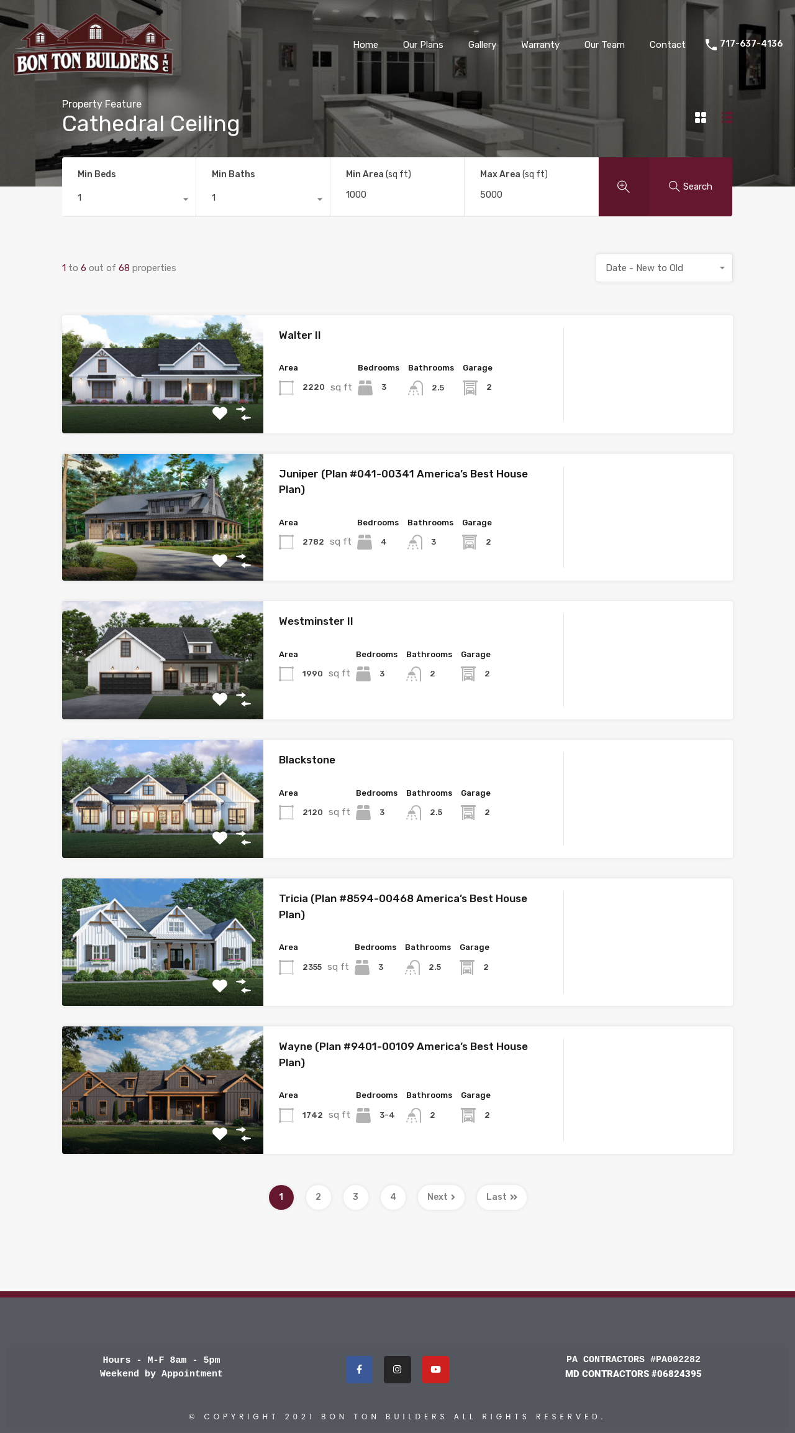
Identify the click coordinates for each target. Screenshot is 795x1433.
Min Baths (233, 174)
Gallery (482, 44)
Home (365, 44)
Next (441, 1197)
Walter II (300, 335)
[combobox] (129, 201)
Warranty (540, 44)
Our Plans (423, 44)
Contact (668, 44)
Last (501, 1197)
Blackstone (307, 759)
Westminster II (316, 621)
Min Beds (97, 174)
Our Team (604, 44)
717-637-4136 (751, 44)
